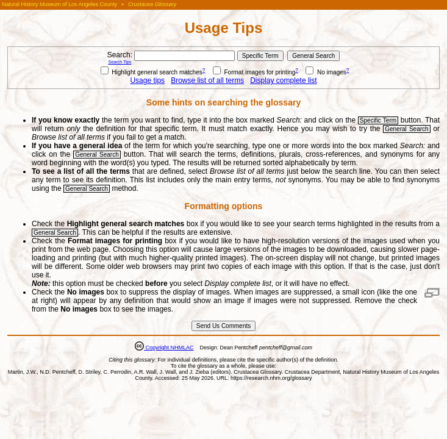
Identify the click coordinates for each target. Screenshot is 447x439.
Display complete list (283, 80)
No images (326, 72)
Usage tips (147, 80)
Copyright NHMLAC (169, 347)
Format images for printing (254, 72)
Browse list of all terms (207, 80)
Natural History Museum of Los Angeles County (59, 4)
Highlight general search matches (151, 72)
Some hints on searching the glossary (223, 102)
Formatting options (224, 206)
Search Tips (119, 62)
